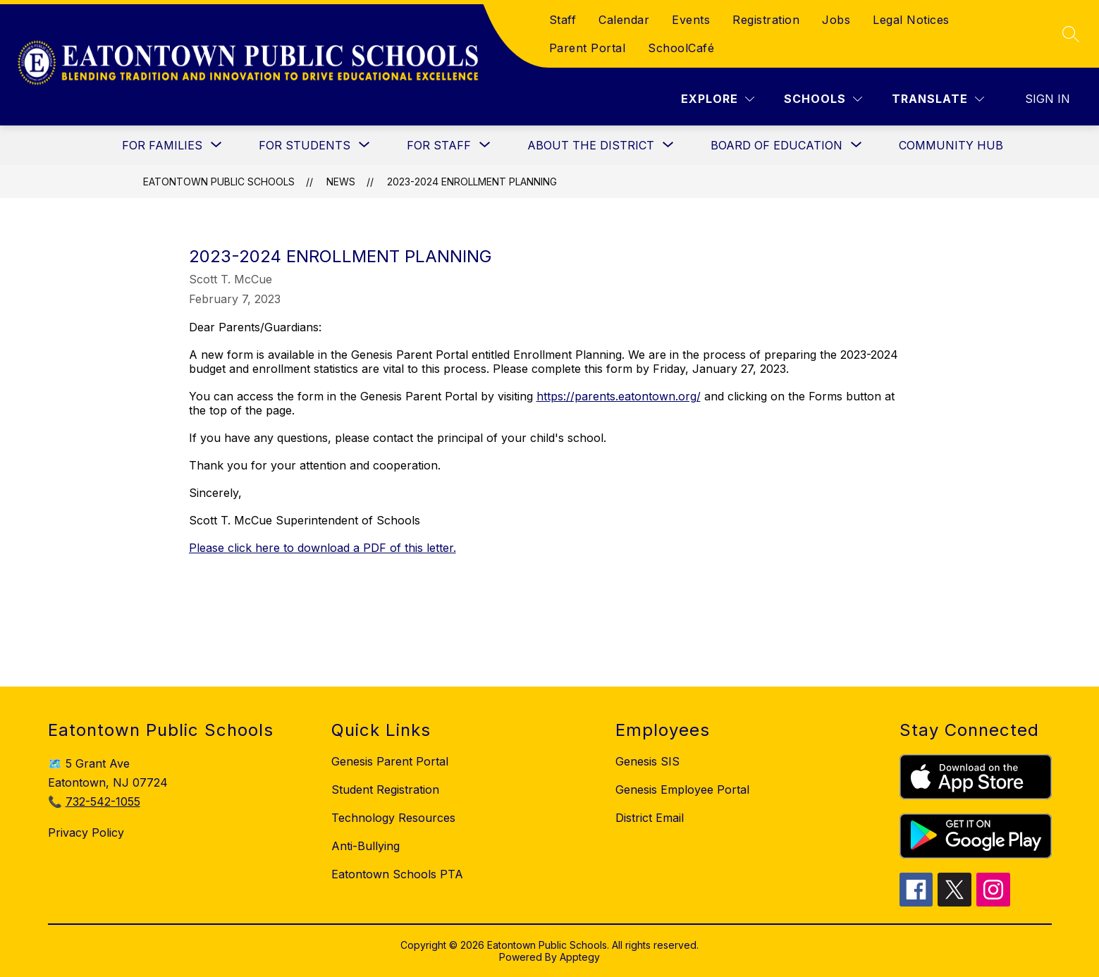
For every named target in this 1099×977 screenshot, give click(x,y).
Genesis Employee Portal (682, 789)
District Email (649, 818)
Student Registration (385, 789)
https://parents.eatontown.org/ (618, 396)
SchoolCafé (681, 48)
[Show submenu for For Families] (162, 145)
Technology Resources (393, 818)
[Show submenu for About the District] (590, 145)
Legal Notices (911, 20)
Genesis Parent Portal (389, 761)
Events (691, 20)
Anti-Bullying (365, 846)
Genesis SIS (647, 761)
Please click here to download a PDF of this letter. (322, 548)
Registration (765, 20)
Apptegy (580, 957)
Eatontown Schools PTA (397, 874)
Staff (563, 20)
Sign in (1047, 99)
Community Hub (951, 145)
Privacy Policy (86, 832)
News (340, 182)
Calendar (623, 20)
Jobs (836, 20)
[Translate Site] (938, 99)
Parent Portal (587, 48)
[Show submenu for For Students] (304, 145)
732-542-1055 (103, 801)
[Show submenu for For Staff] (439, 145)
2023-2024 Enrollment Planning (472, 182)
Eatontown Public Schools (219, 182)
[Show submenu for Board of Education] (776, 145)
